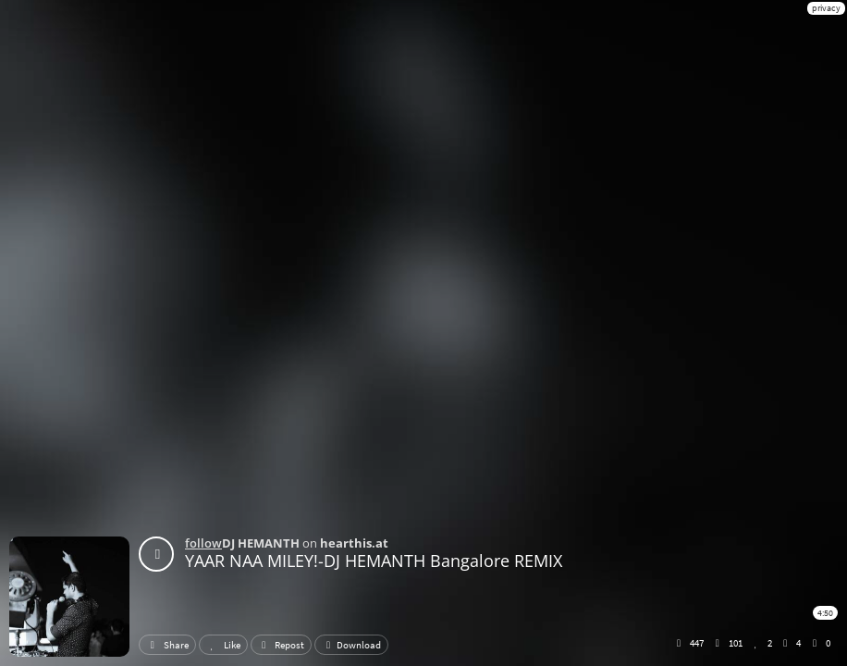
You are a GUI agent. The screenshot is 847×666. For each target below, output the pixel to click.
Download (351, 644)
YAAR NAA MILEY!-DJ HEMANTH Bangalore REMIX (373, 560)
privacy (826, 8)
